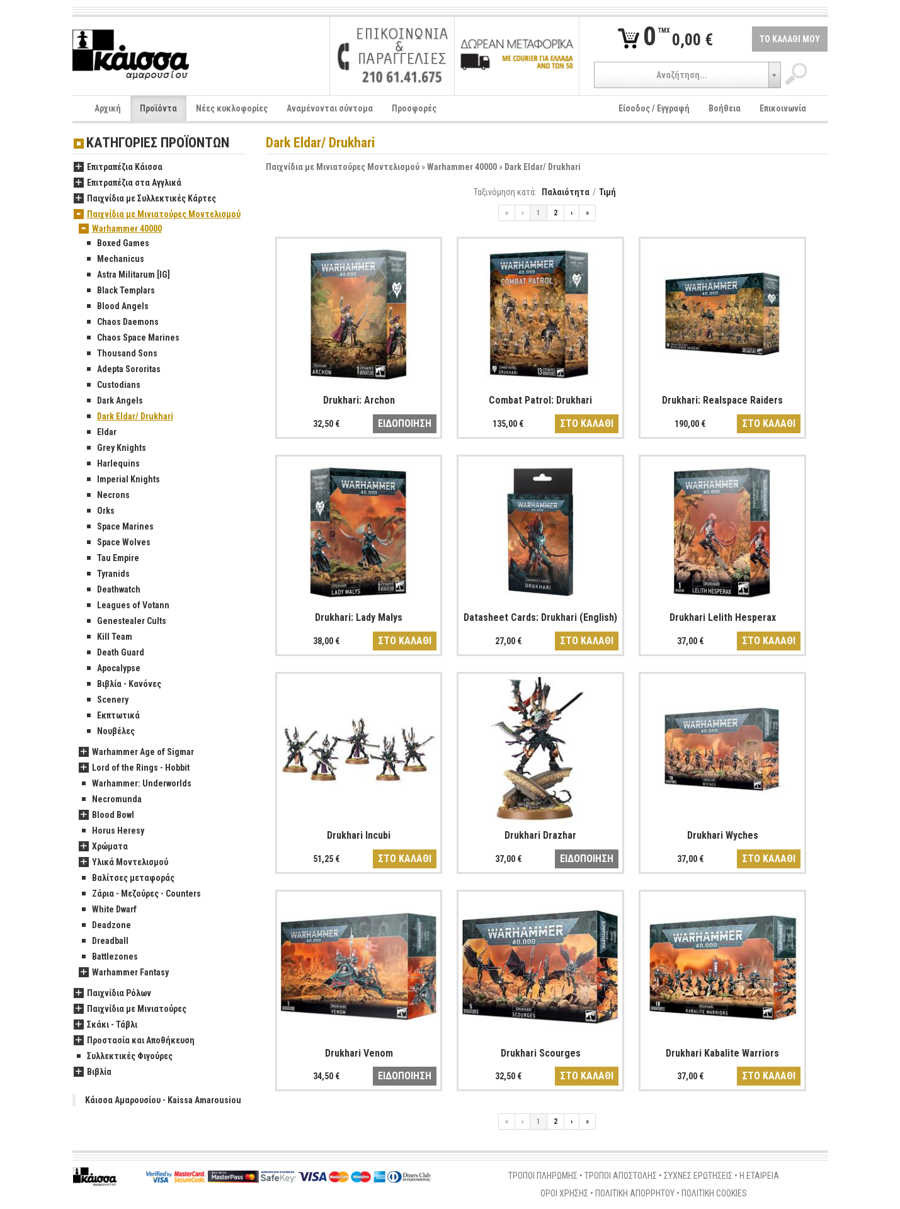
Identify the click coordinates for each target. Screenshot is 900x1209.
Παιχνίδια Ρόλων (112, 993)
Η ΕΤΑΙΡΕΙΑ (759, 1176)
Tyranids (107, 574)
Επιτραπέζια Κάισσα (118, 167)
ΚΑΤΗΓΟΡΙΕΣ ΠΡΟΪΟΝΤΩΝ (157, 143)
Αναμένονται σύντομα (330, 108)
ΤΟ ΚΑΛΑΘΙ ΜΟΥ (790, 39)
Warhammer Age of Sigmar (136, 752)
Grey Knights (115, 448)
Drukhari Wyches (722, 835)
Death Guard (114, 653)
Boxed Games (116, 243)
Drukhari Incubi (358, 835)
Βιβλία (92, 1072)
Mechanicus (114, 259)
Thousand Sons (120, 354)
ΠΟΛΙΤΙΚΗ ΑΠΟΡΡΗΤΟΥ (635, 1193)
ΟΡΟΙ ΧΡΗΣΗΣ (564, 1193)
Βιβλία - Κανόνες (122, 684)
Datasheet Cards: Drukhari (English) (540, 617)
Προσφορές (414, 108)
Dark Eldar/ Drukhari (542, 167)
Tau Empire (111, 558)
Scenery (106, 700)
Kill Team (108, 637)
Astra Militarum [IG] (127, 275)
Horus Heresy (111, 831)
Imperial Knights (122, 479)
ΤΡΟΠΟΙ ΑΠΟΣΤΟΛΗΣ (620, 1176)
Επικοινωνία (783, 108)
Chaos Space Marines (131, 338)
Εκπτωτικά (112, 716)
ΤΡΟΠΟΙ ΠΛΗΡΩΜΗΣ (543, 1176)
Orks (99, 511)
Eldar (100, 432)
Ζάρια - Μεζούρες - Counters (140, 894)
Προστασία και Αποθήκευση (134, 1041)
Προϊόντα (158, 108)
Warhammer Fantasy (124, 973)
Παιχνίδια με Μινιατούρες (130, 1009)
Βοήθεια (725, 108)
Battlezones (108, 957)
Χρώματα (103, 847)
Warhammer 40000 (462, 167)
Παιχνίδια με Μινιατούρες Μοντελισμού (342, 167)
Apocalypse (112, 668)
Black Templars (119, 291)
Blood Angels (116, 306)
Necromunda (110, 799)
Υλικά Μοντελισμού (123, 862)
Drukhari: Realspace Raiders (722, 400)
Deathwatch (112, 590)
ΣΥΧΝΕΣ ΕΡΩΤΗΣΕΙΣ (698, 1176)
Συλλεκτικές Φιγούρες (123, 1056)
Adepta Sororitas (122, 369)
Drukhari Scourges (541, 1053)
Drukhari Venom (359, 1053)
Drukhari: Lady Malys (358, 617)
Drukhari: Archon (359, 400)
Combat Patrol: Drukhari (540, 400)
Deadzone (105, 925)
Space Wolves (117, 542)
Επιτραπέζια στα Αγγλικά (127, 183)
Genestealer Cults (125, 621)
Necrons (107, 495)
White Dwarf (108, 910)
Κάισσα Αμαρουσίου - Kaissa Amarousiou (163, 1100)
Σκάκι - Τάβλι (105, 1025)
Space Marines (119, 527)
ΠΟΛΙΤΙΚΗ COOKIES (714, 1193)
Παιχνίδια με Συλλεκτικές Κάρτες (145, 199)
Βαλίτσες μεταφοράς (126, 878)
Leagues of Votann (126, 605)
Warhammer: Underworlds (135, 784)
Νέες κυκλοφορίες (232, 108)
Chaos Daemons (121, 322)
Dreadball (103, 941)
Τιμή (607, 192)
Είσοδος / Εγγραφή (654, 108)
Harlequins (112, 464)
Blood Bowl (106, 815)
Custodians (112, 385)
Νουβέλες (109, 731)
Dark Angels (113, 401)
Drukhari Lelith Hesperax (722, 617)
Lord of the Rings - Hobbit (134, 768)
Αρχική (107, 108)
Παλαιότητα (566, 192)
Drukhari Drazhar (540, 835)
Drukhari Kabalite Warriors (722, 1053)
